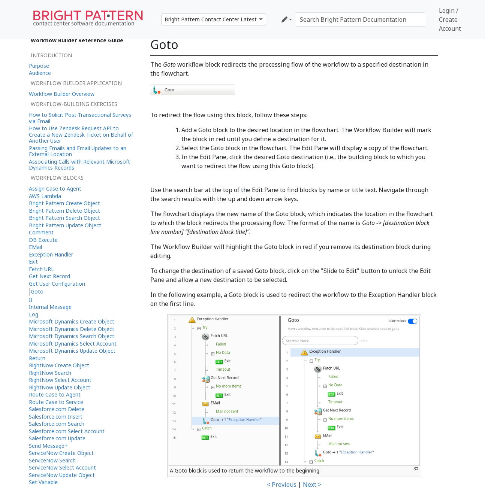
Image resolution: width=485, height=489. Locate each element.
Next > (312, 484)
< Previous (281, 484)
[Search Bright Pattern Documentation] (360, 19)
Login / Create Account (450, 19)
